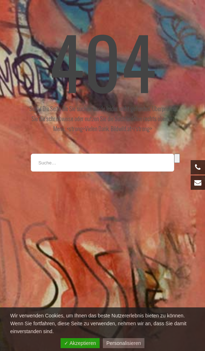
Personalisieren (123, 343)
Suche (177, 158)
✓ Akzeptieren (80, 343)
